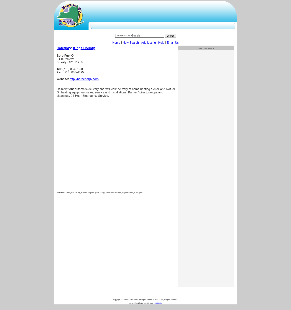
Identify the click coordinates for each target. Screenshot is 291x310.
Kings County (84, 48)
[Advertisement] (206, 109)
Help (161, 42)
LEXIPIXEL (157, 303)
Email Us (173, 42)
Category (64, 48)
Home (116, 42)
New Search (131, 42)
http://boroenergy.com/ (84, 79)
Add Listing (148, 42)
